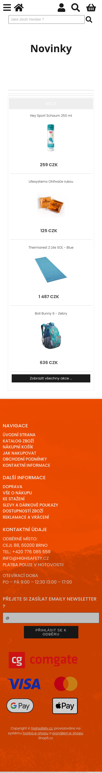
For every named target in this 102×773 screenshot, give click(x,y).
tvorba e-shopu (35, 733)
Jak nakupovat (19, 453)
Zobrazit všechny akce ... (51, 378)
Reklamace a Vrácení (26, 517)
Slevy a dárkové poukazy (30, 505)
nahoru (94, 765)
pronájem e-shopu (67, 733)
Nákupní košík (18, 447)
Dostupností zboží (23, 511)
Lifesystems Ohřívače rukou (51, 181)
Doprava (12, 486)
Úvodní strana (19, 435)
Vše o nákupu (17, 493)
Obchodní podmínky (25, 459)
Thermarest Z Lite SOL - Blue (51, 247)
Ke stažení (13, 499)
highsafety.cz (42, 728)
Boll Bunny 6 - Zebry (51, 313)
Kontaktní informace (26, 465)
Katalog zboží (18, 441)
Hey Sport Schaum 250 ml (51, 115)
